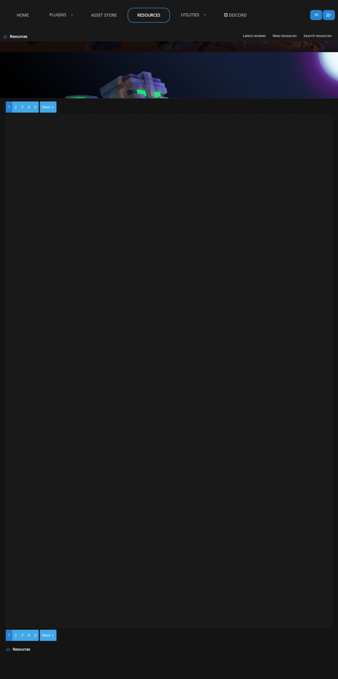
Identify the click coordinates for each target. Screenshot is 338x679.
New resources (285, 35)
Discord (235, 15)
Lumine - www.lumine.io (314, 673)
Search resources (318, 35)
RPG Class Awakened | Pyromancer (64, 176)
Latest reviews (254, 35)
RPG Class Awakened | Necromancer (66, 125)
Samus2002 (39, 130)
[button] (60, 15)
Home (23, 15)
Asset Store (104, 15)
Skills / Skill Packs (96, 130)
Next (46, 106)
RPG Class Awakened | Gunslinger (63, 204)
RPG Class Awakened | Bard (57, 150)
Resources (148, 15)
